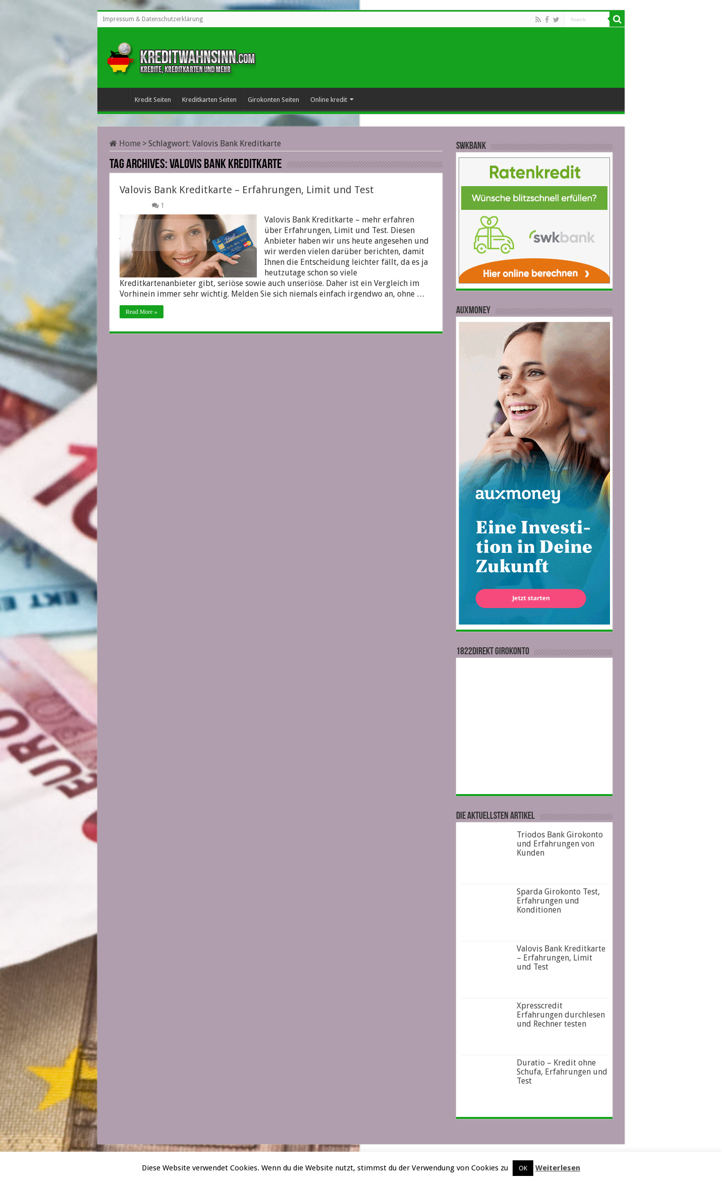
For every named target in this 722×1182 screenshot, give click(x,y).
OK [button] (523, 1168)
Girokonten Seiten (273, 99)
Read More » (141, 311)
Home (125, 143)
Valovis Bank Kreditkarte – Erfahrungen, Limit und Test (247, 190)
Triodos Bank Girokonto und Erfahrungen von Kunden (560, 844)
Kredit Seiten (153, 99)
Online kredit (328, 99)
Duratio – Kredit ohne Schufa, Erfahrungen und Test (562, 1072)
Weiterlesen (557, 1167)
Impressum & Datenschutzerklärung (152, 19)
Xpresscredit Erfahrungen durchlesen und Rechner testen (561, 1015)
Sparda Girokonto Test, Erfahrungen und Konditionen (558, 901)
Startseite (115, 98)
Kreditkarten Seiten (209, 99)
